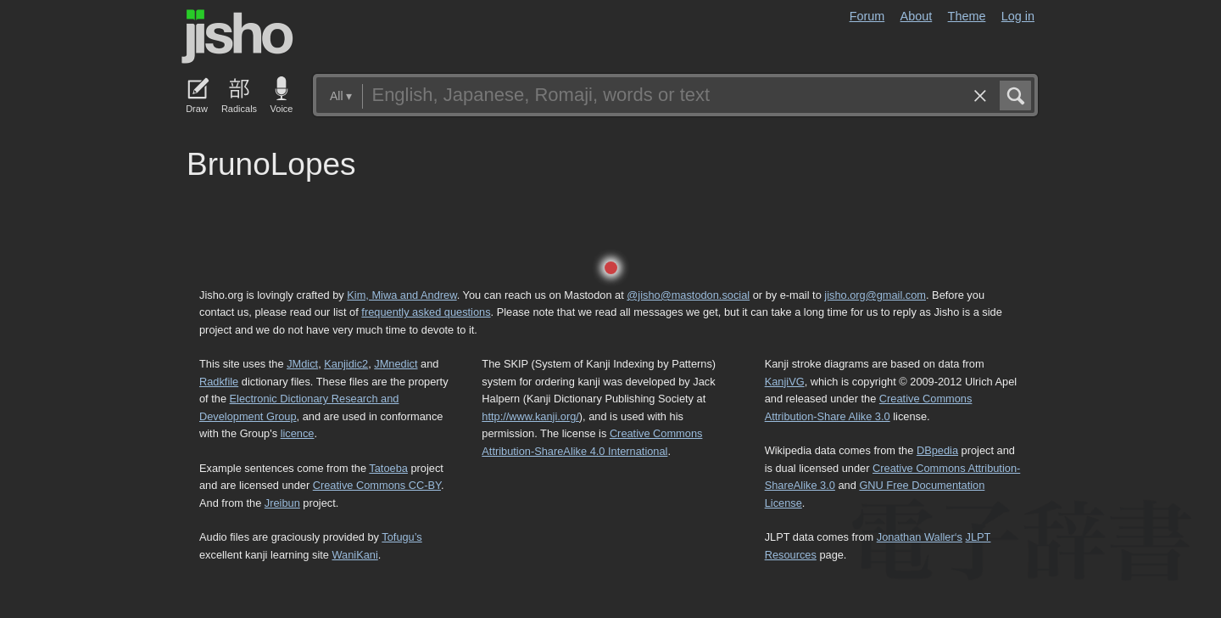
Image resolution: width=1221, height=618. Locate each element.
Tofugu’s (401, 537)
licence (298, 433)
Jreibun (282, 503)
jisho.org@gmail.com (875, 295)
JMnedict (395, 363)
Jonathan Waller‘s (919, 537)
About (916, 16)
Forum (867, 16)
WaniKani (355, 554)
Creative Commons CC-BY (377, 485)
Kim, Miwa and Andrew (401, 295)
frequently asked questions (425, 312)
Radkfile (218, 381)
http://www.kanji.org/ (530, 416)
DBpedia (937, 450)
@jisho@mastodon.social (688, 295)
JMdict (302, 363)
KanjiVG (785, 381)
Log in (1017, 16)
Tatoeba (388, 468)
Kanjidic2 (346, 363)
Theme (967, 16)
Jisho (237, 36)
